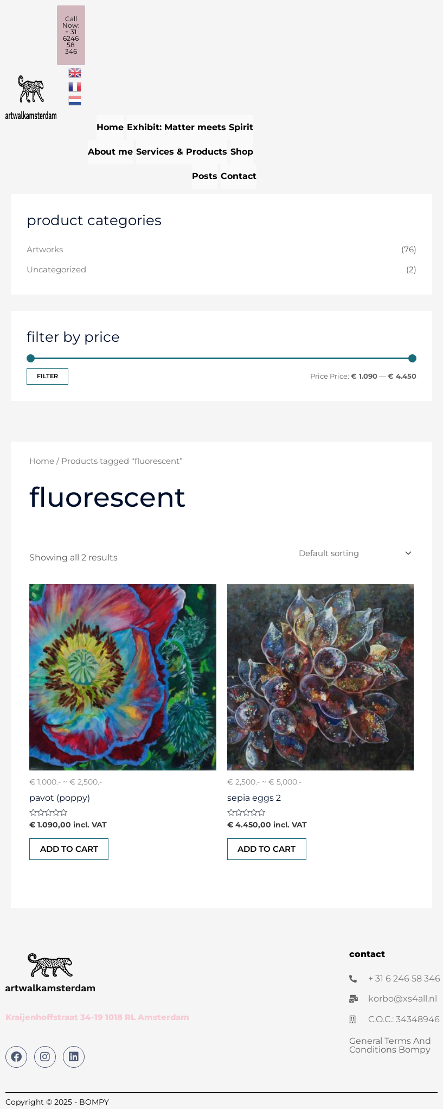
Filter (47, 374)
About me (110, 150)
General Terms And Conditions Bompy (390, 1044)
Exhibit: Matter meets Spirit (190, 127)
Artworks (45, 248)
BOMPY (94, 1100)
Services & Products (181, 150)
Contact (238, 174)
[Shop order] (353, 551)
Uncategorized (56, 268)
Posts (204, 174)
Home (110, 127)
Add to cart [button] (70, 847)
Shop (241, 150)
